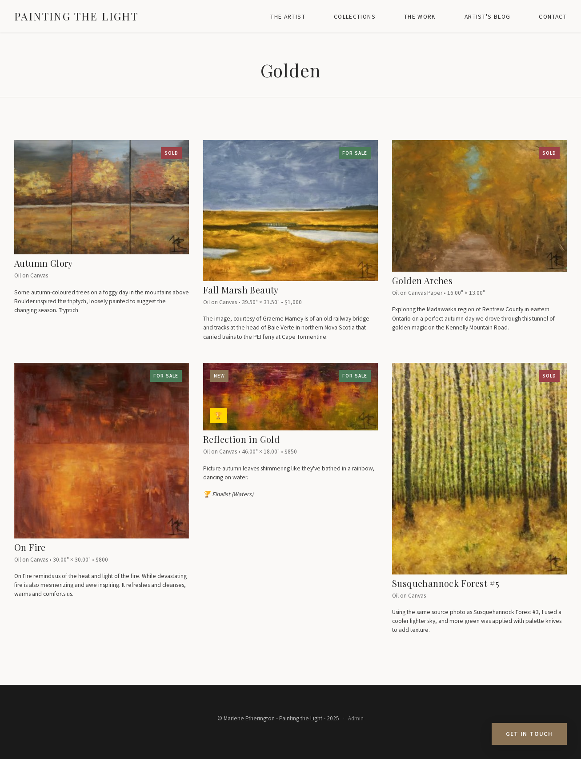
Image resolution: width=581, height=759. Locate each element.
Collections (355, 16)
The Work (420, 16)
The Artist (287, 16)
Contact (553, 16)
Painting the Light (76, 16)
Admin (356, 718)
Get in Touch (529, 734)
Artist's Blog (488, 16)
